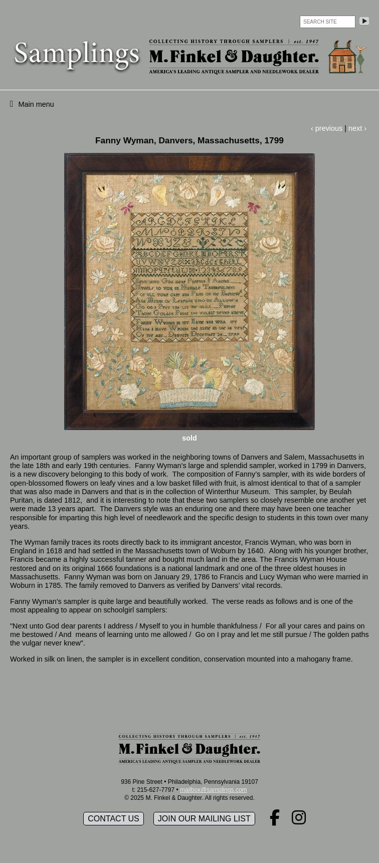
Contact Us (113, 818)
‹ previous (326, 128)
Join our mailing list (204, 818)
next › (357, 128)
